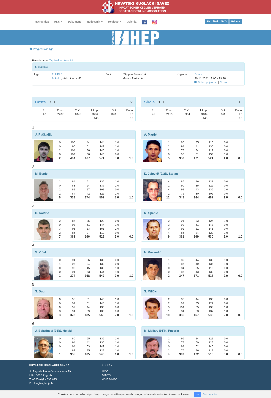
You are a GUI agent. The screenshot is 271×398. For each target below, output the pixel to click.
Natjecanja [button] (95, 21)
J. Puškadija (44, 134)
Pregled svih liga (41, 49)
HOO (105, 371)
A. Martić (150, 134)
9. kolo (56, 78)
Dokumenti (74, 21)
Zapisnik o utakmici (61, 60)
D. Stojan (171, 173)
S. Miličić (150, 291)
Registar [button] (114, 21)
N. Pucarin (171, 330)
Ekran (223, 82)
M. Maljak (150, 330)
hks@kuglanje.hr (43, 383)
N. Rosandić (152, 252)
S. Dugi (40, 291)
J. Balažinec (43, 330)
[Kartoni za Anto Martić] (159, 160)
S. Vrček (41, 252)
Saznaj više (210, 394)
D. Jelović (151, 173)
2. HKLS (57, 74)
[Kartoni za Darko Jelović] (159, 199)
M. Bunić (41, 173)
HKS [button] (58, 21)
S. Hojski (65, 330)
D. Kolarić (42, 213)
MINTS (106, 375)
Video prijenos (205, 82)
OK (197, 394)
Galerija (131, 21)
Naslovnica (42, 21)
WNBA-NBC (109, 379)
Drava (198, 74)
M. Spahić (151, 213)
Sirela (149, 102)
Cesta (40, 102)
